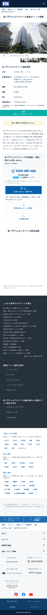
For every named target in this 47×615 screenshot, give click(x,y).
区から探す (10, 375)
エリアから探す (12, 369)
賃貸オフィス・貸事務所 (15, 9)
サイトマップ (34, 607)
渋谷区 (13, 463)
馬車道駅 (26, 489)
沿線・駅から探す (13, 380)
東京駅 (7, 481)
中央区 (31, 463)
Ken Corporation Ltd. (5, 4)
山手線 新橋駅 (11, 417)
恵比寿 (7, 444)
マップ (31, 177)
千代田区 (22, 463)
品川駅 (23, 481)
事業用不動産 (6, 545)
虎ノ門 (7, 440)
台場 (12, 448)
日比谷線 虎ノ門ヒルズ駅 (14, 407)
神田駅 (35, 489)
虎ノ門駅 (23, 79)
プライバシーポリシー (34, 601)
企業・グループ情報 (9, 551)
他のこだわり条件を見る (33, 356)
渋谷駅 (31, 481)
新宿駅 (7, 485)
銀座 (6, 448)
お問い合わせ (37, 4)
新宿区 (7, 467)
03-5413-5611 (23, 175)
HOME (3, 9)
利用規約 (12, 607)
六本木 (15, 440)
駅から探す (7, 473)
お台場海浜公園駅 (19, 493)
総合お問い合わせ (12, 601)
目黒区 (23, 467)
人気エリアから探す (10, 433)
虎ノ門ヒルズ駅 (35, 9)
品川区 (15, 467)
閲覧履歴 (27, 4)
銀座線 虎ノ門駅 (11, 412)
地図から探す (11, 390)
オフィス (11, 525)
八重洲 (15, 444)
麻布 (22, 444)
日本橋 (23, 440)
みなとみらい (22, 448)
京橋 (30, 440)
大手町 (30, 444)
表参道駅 (32, 485)
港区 (26, 9)
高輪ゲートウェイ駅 (19, 485)
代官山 (38, 440)
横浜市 (31, 467)
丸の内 (38, 444)
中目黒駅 (17, 489)
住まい (4, 533)
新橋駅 (22, 82)
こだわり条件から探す (14, 385)
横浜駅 (31, 493)
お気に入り (32, 4)
